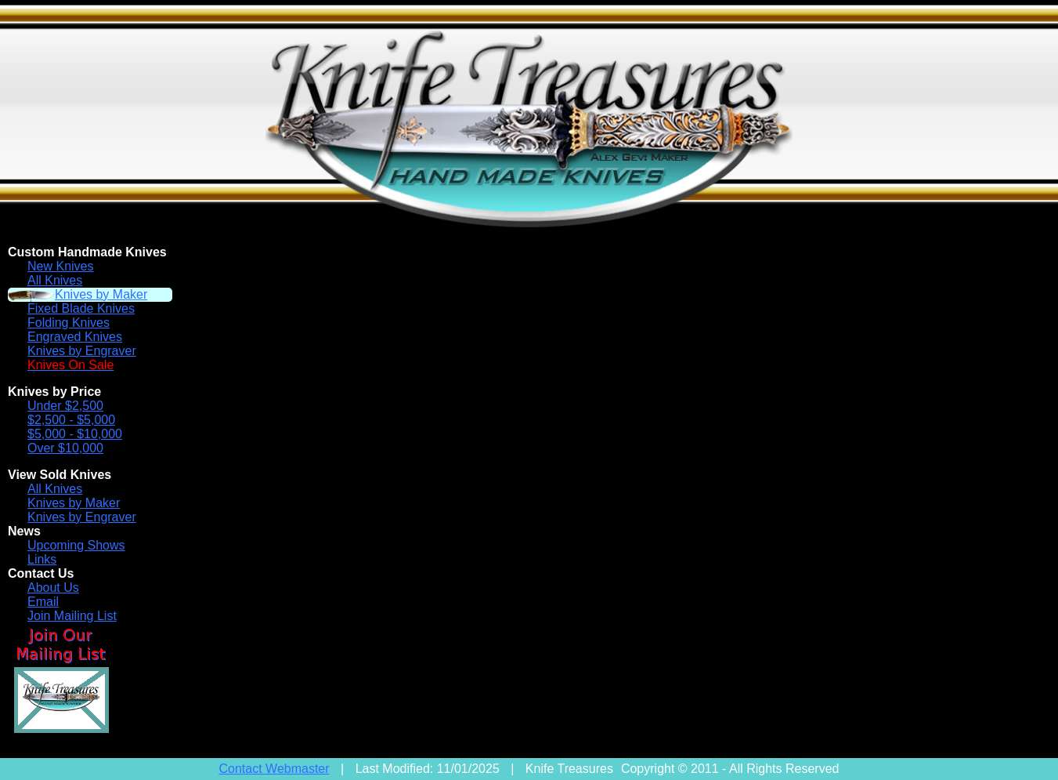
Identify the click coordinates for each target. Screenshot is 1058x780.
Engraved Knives (74, 336)
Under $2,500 (65, 405)
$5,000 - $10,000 (74, 434)
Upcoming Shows (76, 545)
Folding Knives (68, 322)
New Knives (60, 266)
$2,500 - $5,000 (71, 419)
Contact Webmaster (274, 768)
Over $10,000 (65, 448)
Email (43, 601)
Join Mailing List (72, 615)
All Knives (54, 280)
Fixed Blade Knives (81, 308)
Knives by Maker (101, 294)
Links (41, 559)
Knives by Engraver (81, 350)
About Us (53, 587)
